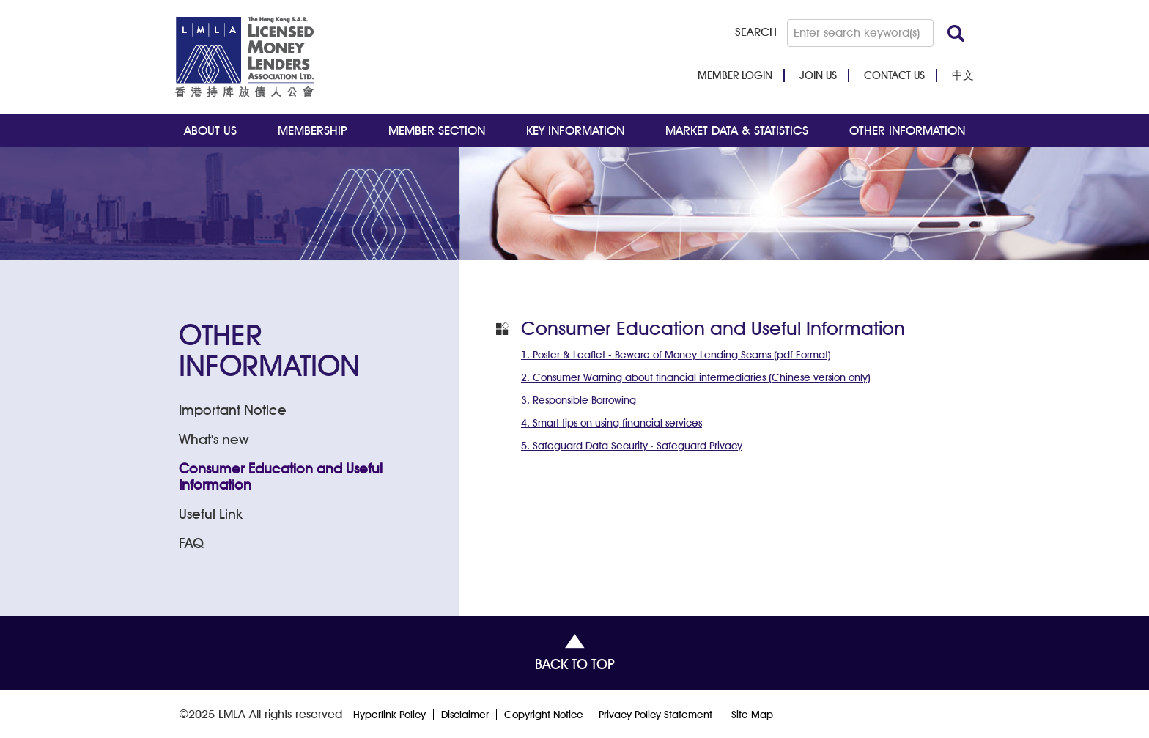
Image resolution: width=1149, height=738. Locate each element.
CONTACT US (894, 75)
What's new (214, 439)
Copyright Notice (543, 714)
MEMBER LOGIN (735, 75)
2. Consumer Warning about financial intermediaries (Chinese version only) (696, 377)
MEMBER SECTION (436, 130)
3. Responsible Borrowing (578, 400)
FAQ (191, 543)
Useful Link (211, 514)
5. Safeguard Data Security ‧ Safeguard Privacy (631, 445)
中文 (963, 75)
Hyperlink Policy (389, 714)
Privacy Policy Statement (655, 714)
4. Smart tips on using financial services (611, 423)
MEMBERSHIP (312, 130)
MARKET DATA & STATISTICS (736, 130)
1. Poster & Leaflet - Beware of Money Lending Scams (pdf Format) (676, 355)
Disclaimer (465, 714)
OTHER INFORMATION (907, 130)
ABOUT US (210, 130)
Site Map (752, 714)
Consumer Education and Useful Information (281, 476)
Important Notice (233, 410)
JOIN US (818, 75)
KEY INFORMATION (575, 130)
